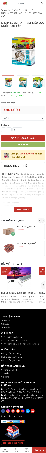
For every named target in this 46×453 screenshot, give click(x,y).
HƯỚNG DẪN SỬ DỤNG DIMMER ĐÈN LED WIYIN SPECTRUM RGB (17, 293)
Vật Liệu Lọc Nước (22, 10)
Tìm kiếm (5, 373)
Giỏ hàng (5, 377)
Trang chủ (5, 10)
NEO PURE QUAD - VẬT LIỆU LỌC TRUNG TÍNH (28, 227)
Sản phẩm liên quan (12, 220)
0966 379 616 (27, 153)
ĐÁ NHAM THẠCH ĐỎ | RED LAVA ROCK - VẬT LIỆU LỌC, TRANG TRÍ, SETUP (28, 243)
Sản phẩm (6, 327)
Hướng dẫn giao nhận (11, 360)
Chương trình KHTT (9, 370)
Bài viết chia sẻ (12, 264)
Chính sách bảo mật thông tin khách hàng (20, 344)
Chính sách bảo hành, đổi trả (14, 340)
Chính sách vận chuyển (11, 337)
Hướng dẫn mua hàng (11, 353)
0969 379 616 (28, 398)
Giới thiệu (5, 324)
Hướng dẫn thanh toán (11, 357)
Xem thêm (23, 209)
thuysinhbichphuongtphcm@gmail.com (25, 395)
